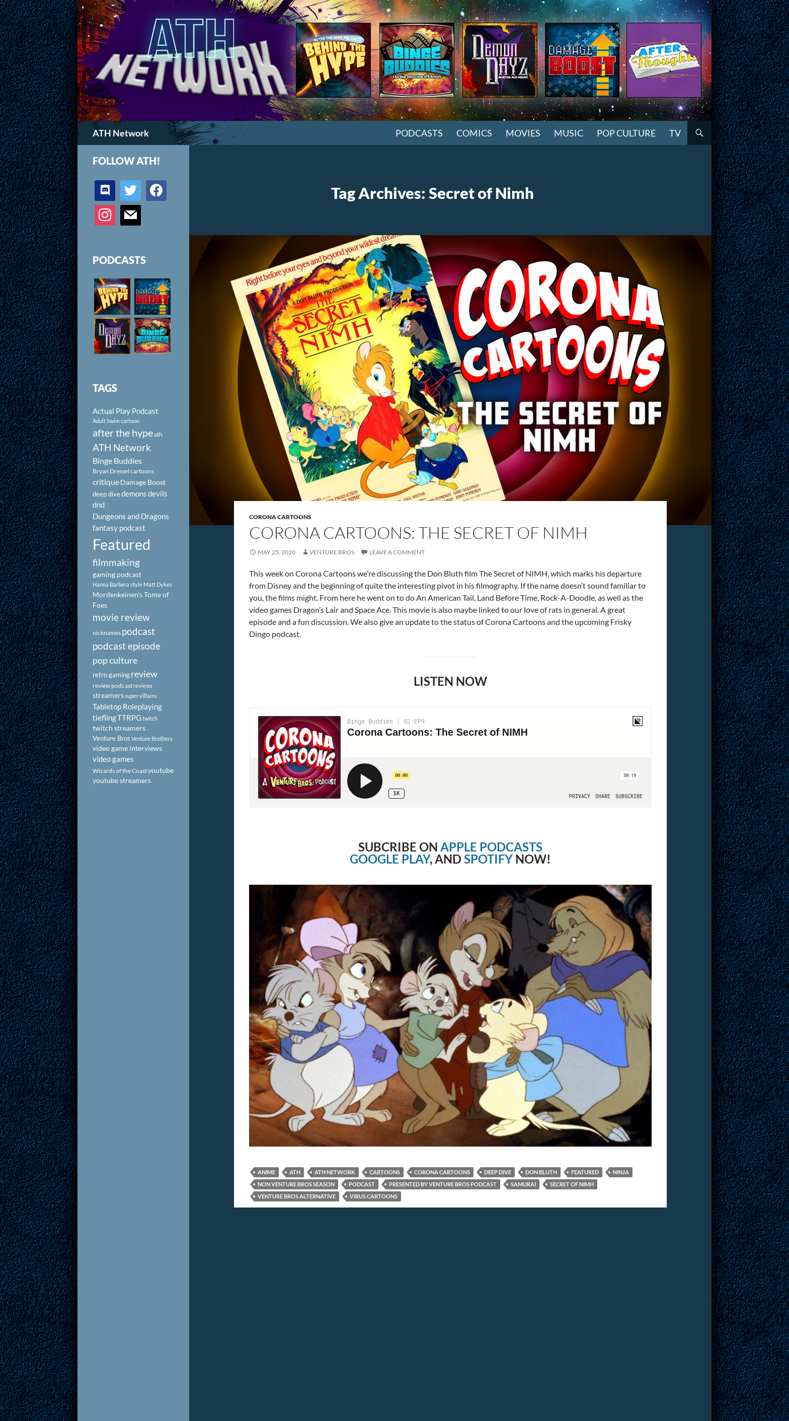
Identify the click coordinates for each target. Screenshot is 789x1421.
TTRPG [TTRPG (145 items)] (129, 717)
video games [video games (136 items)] (113, 759)
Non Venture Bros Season (296, 1184)
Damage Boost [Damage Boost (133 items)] (143, 482)
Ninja (621, 1172)
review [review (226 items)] (144, 673)
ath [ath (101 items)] (158, 434)
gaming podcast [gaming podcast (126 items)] (117, 574)
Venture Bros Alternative (297, 1196)
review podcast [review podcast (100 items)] (112, 685)
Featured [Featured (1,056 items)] (121, 544)
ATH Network (121, 132)
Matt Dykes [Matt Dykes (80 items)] (157, 584)
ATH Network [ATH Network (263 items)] (122, 447)
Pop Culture (626, 132)
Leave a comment (397, 552)
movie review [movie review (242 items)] (121, 617)
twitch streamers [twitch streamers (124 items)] (119, 728)
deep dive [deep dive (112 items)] (106, 494)
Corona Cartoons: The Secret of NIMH (418, 532)
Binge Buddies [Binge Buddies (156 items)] (117, 460)
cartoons (384, 1172)
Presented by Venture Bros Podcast (443, 1184)
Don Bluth (541, 1172)
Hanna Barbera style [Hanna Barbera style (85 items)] (117, 584)
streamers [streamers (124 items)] (108, 695)
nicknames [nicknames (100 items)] (107, 632)
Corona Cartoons (280, 517)
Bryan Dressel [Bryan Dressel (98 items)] (111, 471)
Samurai (523, 1184)
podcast (362, 1184)
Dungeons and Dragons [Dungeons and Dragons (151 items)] (131, 516)
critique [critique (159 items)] (106, 481)
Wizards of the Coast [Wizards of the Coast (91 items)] (120, 770)
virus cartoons (374, 1196)
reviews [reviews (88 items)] (142, 685)
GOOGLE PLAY (390, 858)
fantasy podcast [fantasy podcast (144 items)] (119, 527)
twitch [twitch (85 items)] (149, 718)
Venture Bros (331, 552)
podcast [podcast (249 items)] (138, 631)
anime (266, 1172)
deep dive (497, 1172)
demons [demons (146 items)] (134, 493)
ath (294, 1172)
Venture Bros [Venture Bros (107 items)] (111, 738)
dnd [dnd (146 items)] (99, 504)
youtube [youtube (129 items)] (161, 770)
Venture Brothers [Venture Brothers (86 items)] (152, 738)
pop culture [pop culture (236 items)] (115, 660)
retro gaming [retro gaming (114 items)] (111, 675)
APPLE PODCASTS (491, 846)
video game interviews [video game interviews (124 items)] (127, 748)
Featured (585, 1172)
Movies (523, 132)
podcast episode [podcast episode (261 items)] (127, 646)
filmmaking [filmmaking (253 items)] (116, 562)
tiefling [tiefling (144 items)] (104, 717)
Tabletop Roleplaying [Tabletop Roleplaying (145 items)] (127, 706)
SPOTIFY (488, 858)
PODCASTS (419, 132)
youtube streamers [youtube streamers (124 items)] (122, 780)
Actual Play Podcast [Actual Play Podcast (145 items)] (126, 410)
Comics (474, 132)
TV (675, 132)
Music (568, 132)
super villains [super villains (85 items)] (141, 695)
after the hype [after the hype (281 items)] (123, 433)
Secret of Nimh (572, 1184)
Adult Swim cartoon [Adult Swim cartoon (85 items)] (116, 420)
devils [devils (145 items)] (158, 493)
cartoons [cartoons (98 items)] (142, 471)
